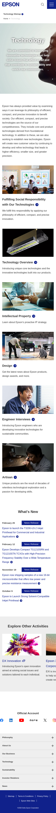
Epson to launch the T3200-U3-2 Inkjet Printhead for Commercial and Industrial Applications (23, 532)
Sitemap (11, 796)
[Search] (42, 4)
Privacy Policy (42, 796)
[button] (28, 737)
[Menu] (51, 4)
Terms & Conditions (25, 796)
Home (5, 19)
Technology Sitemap (12, 14)
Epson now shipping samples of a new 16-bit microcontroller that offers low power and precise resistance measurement (26, 579)
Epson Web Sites (28, 801)
